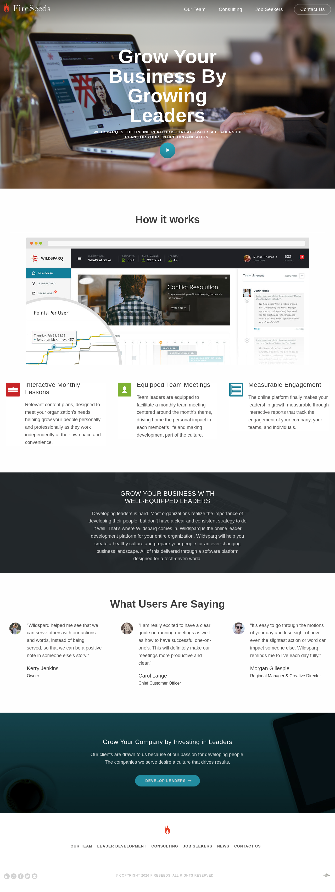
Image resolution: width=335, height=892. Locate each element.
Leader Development (122, 846)
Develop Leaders (165, 781)
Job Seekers (269, 9)
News (223, 846)
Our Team (194, 9)
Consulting (230, 9)
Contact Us (312, 9)
